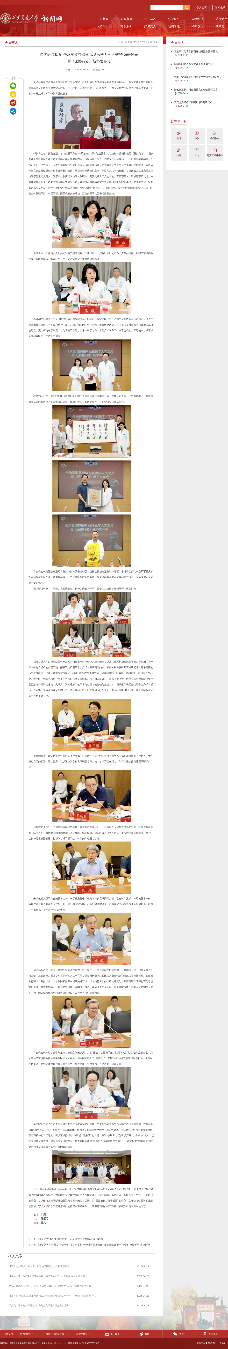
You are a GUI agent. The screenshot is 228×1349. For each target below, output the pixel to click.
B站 (197, 155)
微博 (179, 138)
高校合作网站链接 (55, 1334)
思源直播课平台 (215, 155)
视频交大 (221, 26)
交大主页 (201, 8)
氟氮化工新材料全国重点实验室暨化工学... (195, 89)
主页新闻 (102, 19)
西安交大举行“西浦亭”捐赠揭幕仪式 (191, 102)
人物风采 (102, 26)
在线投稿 (201, 1343)
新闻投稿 (220, 8)
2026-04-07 (183, 55)
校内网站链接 (27, 1334)
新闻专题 (174, 26)
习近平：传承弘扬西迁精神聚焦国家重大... (195, 51)
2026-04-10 (183, 68)
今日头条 (215, 138)
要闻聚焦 (126, 19)
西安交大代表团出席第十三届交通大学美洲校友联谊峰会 (70, 1238)
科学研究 (174, 19)
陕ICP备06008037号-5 (89, 1343)
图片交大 (198, 26)
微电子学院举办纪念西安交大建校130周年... (196, 76)
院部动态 (221, 19)
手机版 (223, 1343)
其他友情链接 (83, 1334)
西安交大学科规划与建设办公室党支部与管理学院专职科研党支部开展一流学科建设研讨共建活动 (94, 1244)
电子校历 (115, 1334)
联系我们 (212, 1343)
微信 (197, 138)
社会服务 (126, 26)
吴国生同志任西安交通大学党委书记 (192, 64)
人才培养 (150, 19)
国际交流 (198, 19)
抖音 (179, 155)
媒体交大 (150, 26)
